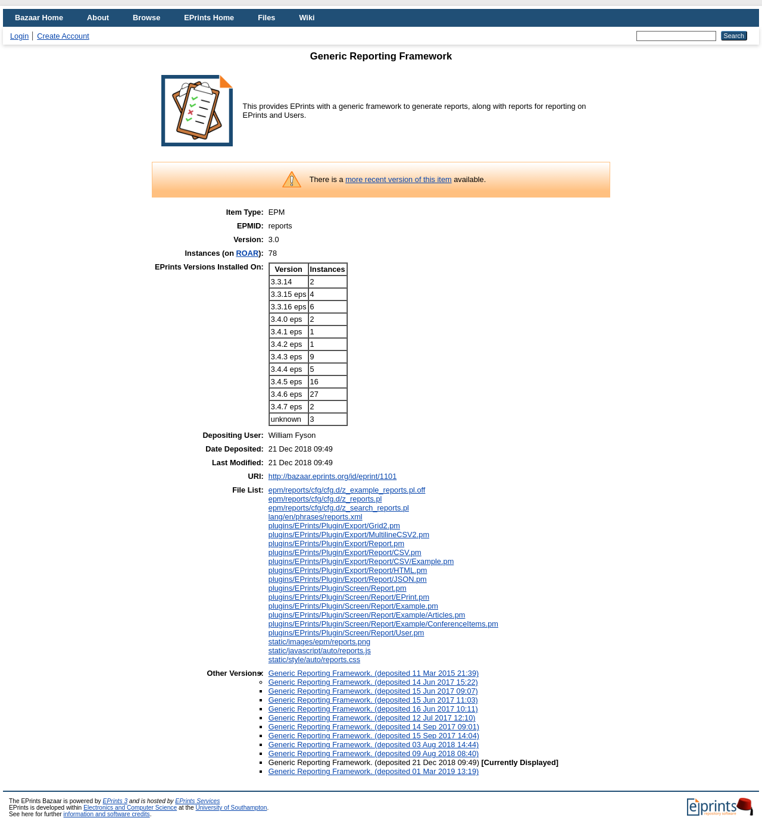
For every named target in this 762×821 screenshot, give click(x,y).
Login (19, 36)
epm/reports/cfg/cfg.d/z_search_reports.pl (338, 507)
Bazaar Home (39, 17)
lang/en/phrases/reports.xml (315, 516)
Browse (146, 17)
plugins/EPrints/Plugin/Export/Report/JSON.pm (347, 579)
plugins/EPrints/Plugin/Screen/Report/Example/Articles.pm (367, 614)
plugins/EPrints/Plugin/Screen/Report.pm (337, 588)
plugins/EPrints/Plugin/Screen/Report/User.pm (346, 632)
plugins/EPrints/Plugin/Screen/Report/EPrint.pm (348, 597)
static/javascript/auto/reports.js (319, 650)
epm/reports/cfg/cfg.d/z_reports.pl (325, 498)
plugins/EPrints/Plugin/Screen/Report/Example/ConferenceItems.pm (383, 623)
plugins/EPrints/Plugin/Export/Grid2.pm (334, 525)
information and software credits (107, 814)
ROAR (247, 253)
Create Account (63, 36)
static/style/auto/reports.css (314, 659)
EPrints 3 (115, 801)
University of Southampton (231, 807)
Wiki (306, 17)
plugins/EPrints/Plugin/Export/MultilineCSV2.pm (348, 534)
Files (266, 17)
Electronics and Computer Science (130, 807)
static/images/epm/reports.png (319, 641)
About (98, 17)
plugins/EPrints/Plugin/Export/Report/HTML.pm (347, 570)
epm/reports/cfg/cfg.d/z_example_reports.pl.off (347, 489)
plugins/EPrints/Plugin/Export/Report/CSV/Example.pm (361, 561)
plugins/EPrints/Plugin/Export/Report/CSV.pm (344, 552)
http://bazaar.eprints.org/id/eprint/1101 (332, 476)
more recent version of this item (398, 179)
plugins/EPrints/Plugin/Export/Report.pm (336, 543)
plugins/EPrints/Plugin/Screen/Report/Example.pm (353, 605)
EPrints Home (209, 17)
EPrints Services (197, 801)
